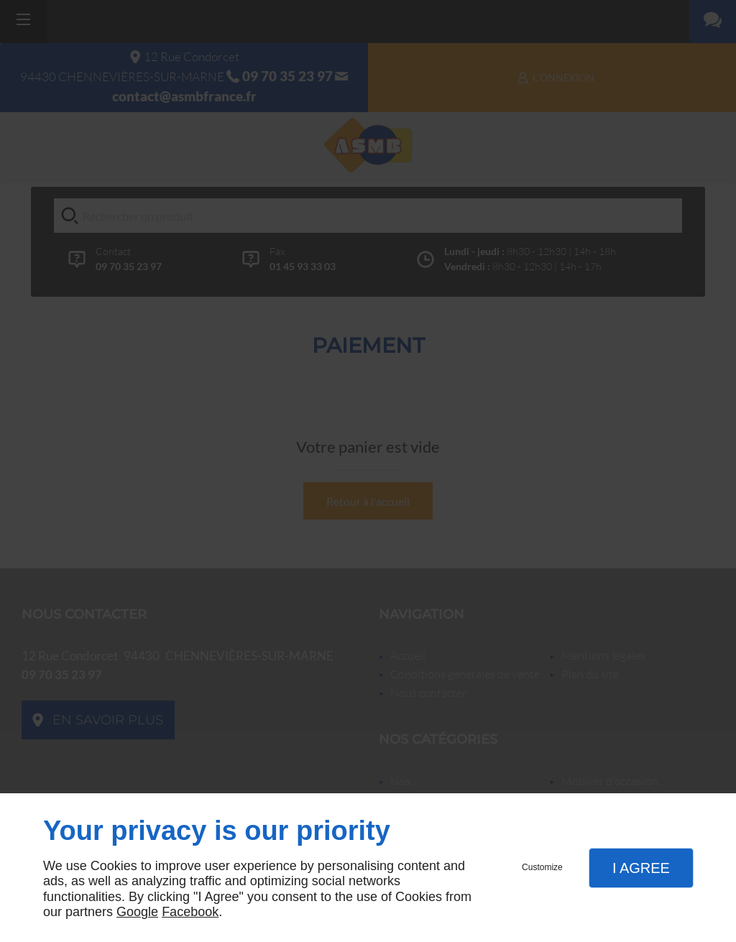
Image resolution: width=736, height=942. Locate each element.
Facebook (190, 912)
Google (137, 912)
